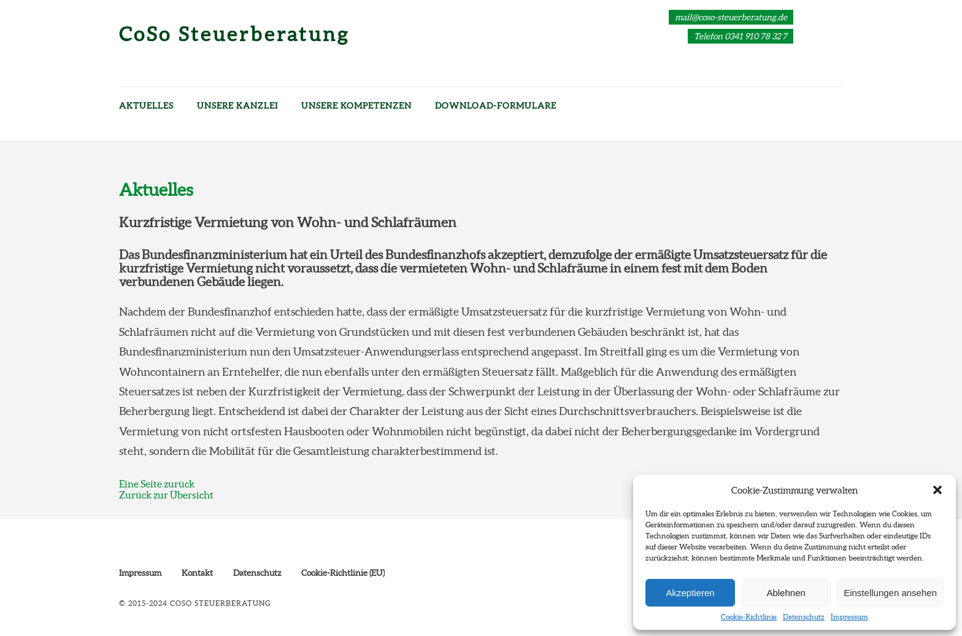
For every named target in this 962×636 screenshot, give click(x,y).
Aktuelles (146, 106)
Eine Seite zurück (156, 483)
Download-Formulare (495, 106)
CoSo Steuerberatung (234, 34)
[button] (937, 490)
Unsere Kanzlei (237, 106)
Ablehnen (785, 593)
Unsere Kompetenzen (356, 106)
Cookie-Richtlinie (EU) (343, 573)
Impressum (849, 617)
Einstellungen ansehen (890, 593)
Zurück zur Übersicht (166, 494)
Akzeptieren (690, 593)
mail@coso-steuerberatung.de (731, 17)
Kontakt (197, 573)
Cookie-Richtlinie (749, 617)
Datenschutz (804, 617)
